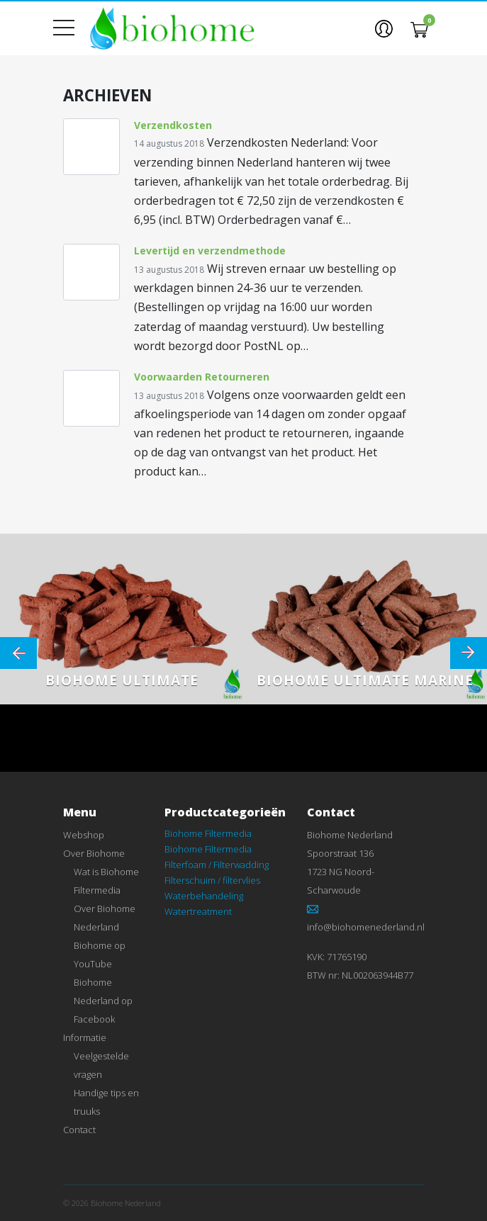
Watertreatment (198, 911)
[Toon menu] (69, 28)
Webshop (83, 834)
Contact (79, 1129)
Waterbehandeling (203, 895)
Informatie (84, 1037)
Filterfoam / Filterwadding (216, 864)
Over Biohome (94, 853)
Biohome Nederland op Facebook (103, 1000)
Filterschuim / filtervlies (212, 880)
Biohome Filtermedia (208, 833)
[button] (383, 28)
